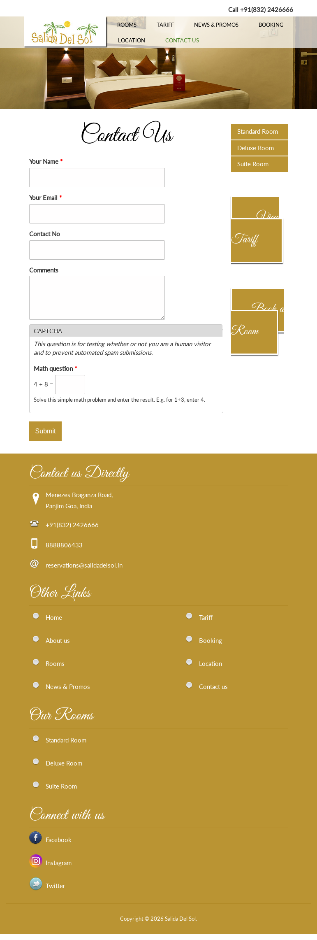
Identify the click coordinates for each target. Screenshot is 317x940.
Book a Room (257, 320)
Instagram (59, 869)
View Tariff (255, 228)
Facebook (59, 845)
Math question (55, 374)
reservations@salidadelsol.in (84, 571)
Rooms (127, 24)
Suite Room (252, 164)
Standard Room (257, 131)
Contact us (213, 692)
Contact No (44, 233)
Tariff (165, 24)
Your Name (45, 161)
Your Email (45, 197)
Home (54, 623)
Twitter (55, 892)
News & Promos (216, 24)
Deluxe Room (255, 147)
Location (131, 40)
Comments (43, 270)
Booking (271, 24)
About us (58, 646)
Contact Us (182, 40)
